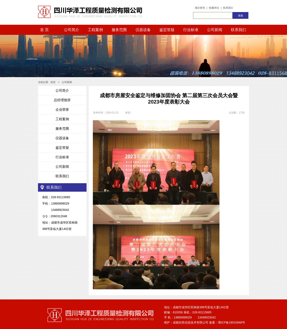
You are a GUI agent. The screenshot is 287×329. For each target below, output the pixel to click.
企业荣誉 (62, 109)
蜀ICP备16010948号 (231, 322)
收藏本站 (214, 7)
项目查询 (200, 7)
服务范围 (119, 30)
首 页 (44, 30)
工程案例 (95, 30)
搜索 (240, 15)
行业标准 (190, 30)
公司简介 (71, 30)
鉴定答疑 (167, 30)
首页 (53, 82)
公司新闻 (214, 30)
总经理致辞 (62, 100)
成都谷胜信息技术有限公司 (190, 322)
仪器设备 (143, 30)
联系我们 (228, 7)
